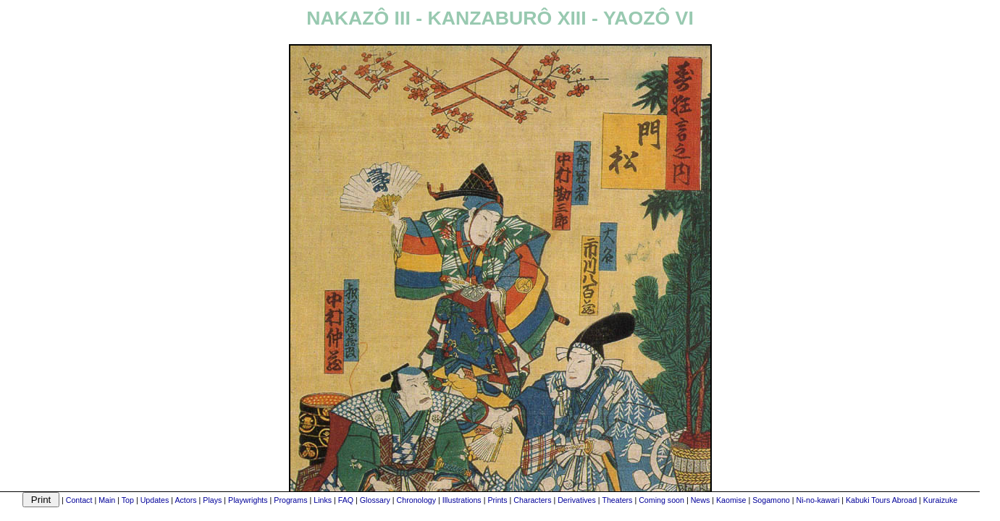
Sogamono (771, 500)
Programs (290, 500)
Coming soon (661, 500)
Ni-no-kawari (817, 500)
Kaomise (731, 500)
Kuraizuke (940, 500)
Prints (497, 500)
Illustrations (462, 500)
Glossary (375, 500)
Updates (154, 500)
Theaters (617, 500)
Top (128, 500)
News (700, 500)
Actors (185, 500)
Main (106, 500)
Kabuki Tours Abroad (881, 500)
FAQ (345, 500)
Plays (212, 500)
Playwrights (247, 500)
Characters (532, 500)
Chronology (417, 500)
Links (323, 500)
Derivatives (577, 500)
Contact (79, 500)
